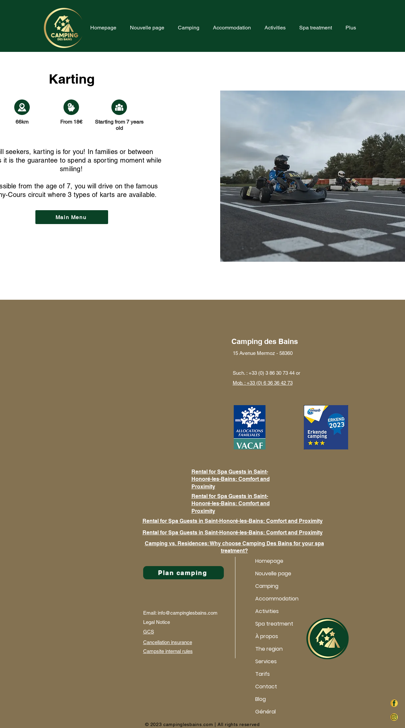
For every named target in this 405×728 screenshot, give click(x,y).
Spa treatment (274, 624)
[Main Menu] (71, 217)
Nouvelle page (273, 573)
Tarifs (262, 674)
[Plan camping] (183, 572)
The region (269, 649)
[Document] (22, 107)
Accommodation (277, 598)
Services (266, 661)
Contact (266, 686)
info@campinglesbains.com (188, 613)
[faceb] (394, 703)
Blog (260, 699)
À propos (266, 636)
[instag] (394, 717)
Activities (267, 611)
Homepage (269, 561)
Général (265, 711)
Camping (266, 586)
